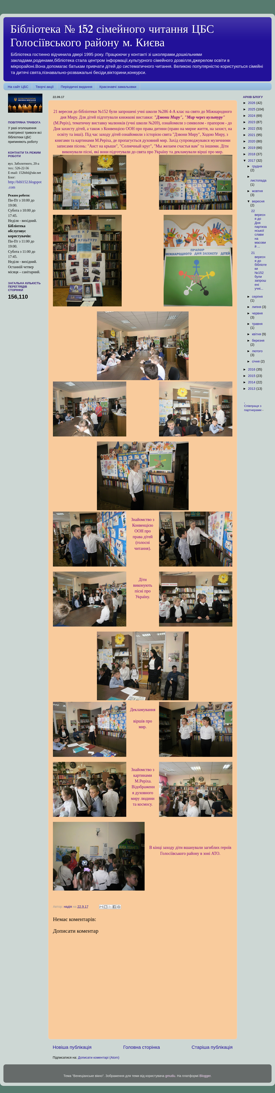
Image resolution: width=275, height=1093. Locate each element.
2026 (252, 103)
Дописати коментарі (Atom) (98, 1057)
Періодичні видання (76, 87)
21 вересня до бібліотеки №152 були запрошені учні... (259, 270)
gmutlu (170, 1076)
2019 (252, 148)
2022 (252, 128)
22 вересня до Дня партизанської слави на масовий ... (259, 228)
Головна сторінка (141, 1047)
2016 (252, 369)
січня (256, 361)
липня (257, 307)
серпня (257, 296)
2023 (252, 122)
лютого (257, 351)
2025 (252, 109)
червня (257, 313)
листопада (258, 180)
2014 (252, 382)
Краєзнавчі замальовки (117, 87)
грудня (257, 166)
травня (257, 324)
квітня (257, 334)
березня (258, 340)
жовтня (257, 191)
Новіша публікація (72, 1047)
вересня (258, 201)
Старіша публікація (212, 1047)
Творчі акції (45, 87)
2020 (252, 141)
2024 (252, 115)
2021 (252, 135)
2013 (252, 388)
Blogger (205, 1076)
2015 (252, 376)
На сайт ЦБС (18, 87)
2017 (252, 160)
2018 (252, 154)
